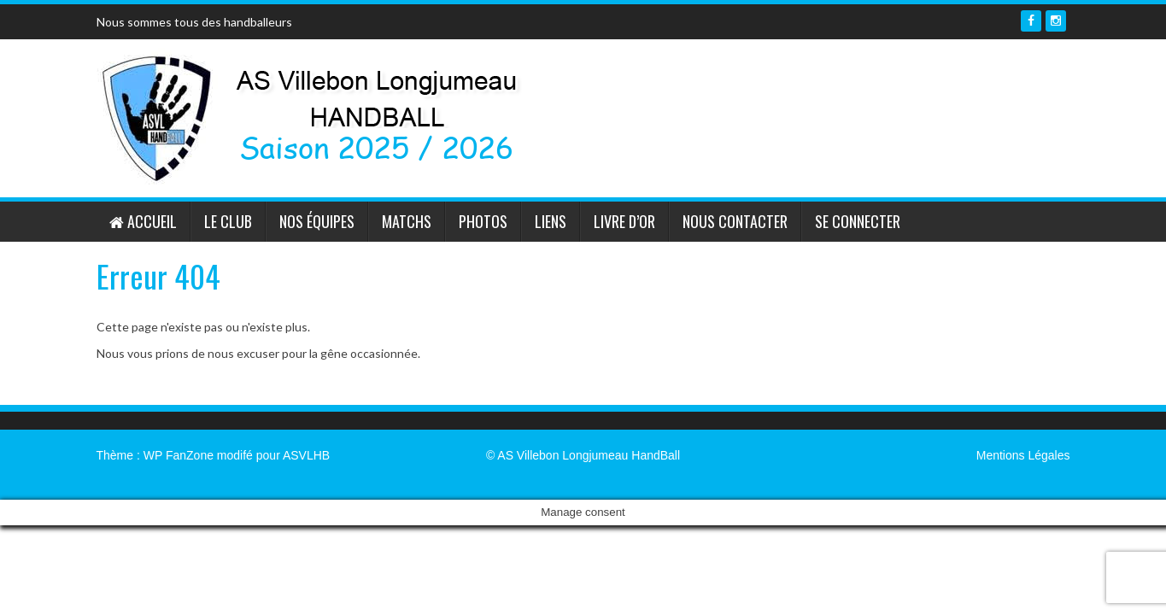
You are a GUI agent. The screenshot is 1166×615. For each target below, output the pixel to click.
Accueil (143, 221)
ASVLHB (306, 455)
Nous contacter (735, 221)
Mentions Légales (1023, 455)
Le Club (228, 221)
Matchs (406, 221)
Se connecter (857, 221)
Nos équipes (316, 221)
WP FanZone (179, 455)
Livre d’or (624, 221)
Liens (550, 221)
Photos (483, 221)
